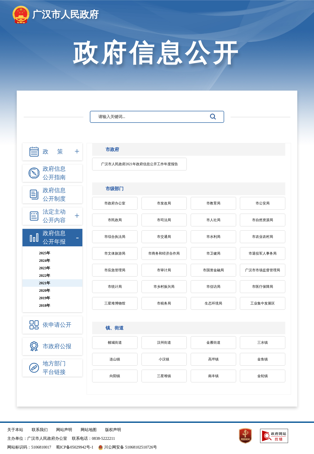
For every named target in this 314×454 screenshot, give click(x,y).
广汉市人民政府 (65, 14)
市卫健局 (213, 253)
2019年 (44, 298)
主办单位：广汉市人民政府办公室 (37, 438)
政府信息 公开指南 (54, 173)
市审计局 (164, 270)
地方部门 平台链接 (54, 367)
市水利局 (213, 237)
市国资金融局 (213, 270)
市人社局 (213, 220)
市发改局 (164, 203)
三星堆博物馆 (114, 303)
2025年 (44, 253)
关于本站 (15, 430)
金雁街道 (213, 342)
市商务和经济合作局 (164, 253)
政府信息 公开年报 (54, 237)
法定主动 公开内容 (54, 216)
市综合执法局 (114, 237)
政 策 (53, 152)
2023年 (44, 268)
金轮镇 (262, 376)
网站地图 (89, 430)
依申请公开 (57, 325)
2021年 (44, 283)
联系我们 (40, 430)
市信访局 (213, 287)
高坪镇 (213, 359)
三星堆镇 (164, 376)
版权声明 (113, 430)
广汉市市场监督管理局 (262, 270)
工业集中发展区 (262, 303)
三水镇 (262, 342)
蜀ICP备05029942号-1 (74, 447)
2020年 (44, 291)
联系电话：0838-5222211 (93, 438)
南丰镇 (213, 376)
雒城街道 (115, 342)
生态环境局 (213, 303)
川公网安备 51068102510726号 (127, 447)
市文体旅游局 (114, 253)
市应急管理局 (114, 270)
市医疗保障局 (262, 287)
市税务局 (164, 303)
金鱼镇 (262, 359)
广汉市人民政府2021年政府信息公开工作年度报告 (139, 164)
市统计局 (115, 287)
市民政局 (115, 220)
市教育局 (213, 203)
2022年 (44, 276)
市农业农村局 (262, 237)
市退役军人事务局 (263, 253)
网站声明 (64, 430)
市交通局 (164, 237)
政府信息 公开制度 (54, 194)
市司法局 (164, 220)
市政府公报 (57, 346)
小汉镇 (164, 359)
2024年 (44, 261)
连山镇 (115, 359)
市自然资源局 (262, 220)
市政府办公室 (114, 203)
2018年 (44, 305)
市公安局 (263, 203)
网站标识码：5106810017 (29, 447)
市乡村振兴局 (164, 287)
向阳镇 (115, 376)
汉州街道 (164, 342)
